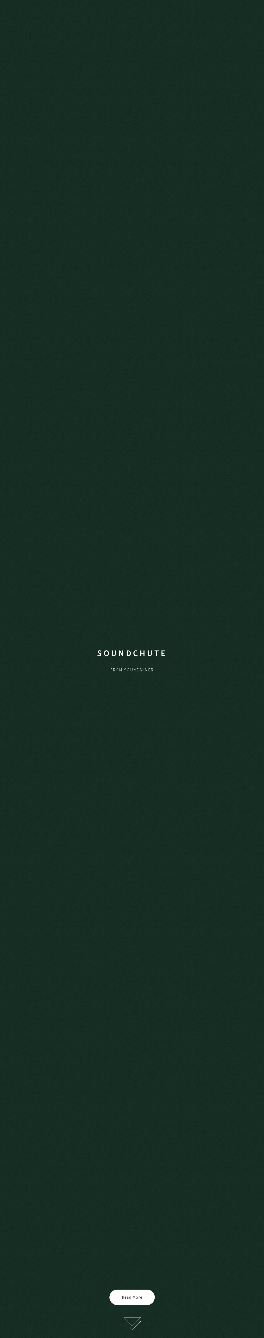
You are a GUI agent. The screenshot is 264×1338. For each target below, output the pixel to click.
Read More (132, 1297)
